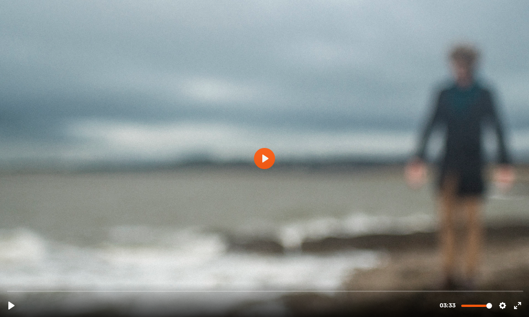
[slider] (265, 291)
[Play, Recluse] (11, 306)
